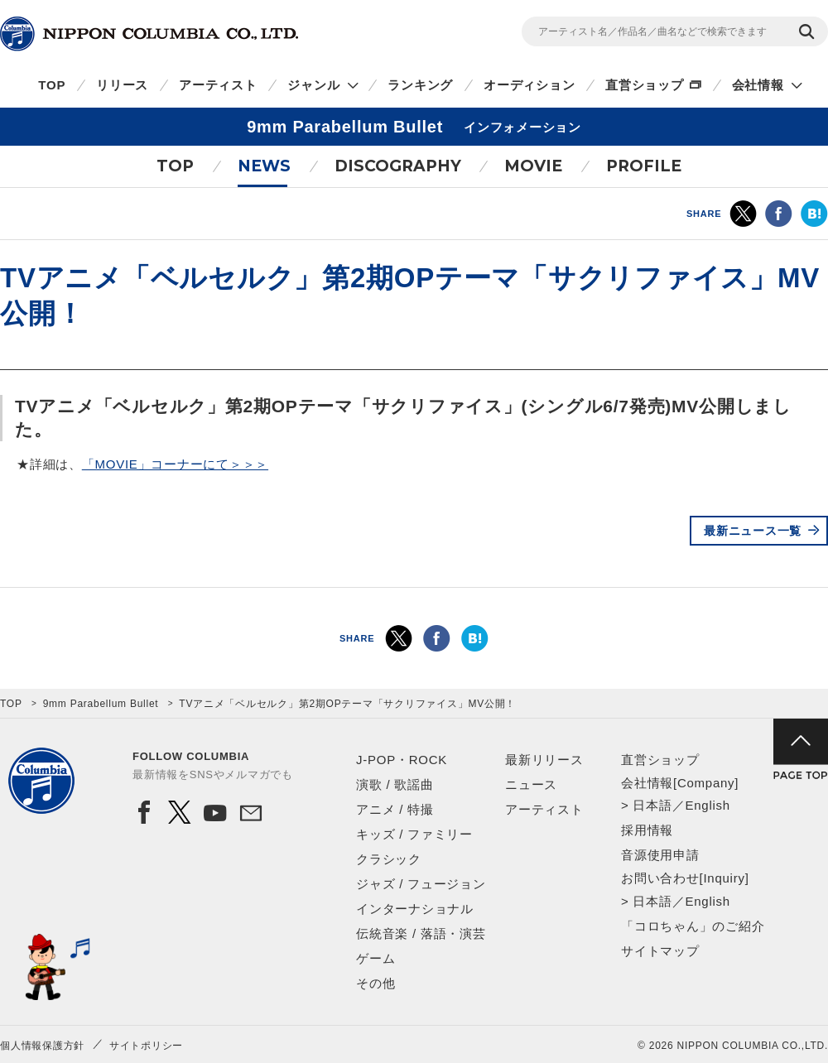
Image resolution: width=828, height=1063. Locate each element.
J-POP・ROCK (401, 760)
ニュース (531, 784)
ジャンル (313, 85)
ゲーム (375, 958)
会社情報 (758, 85)
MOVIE (533, 166)
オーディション (529, 85)
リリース (122, 85)
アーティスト (218, 85)
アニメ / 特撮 (395, 809)
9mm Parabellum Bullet (101, 703)
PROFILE (643, 166)
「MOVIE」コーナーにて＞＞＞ (175, 464)
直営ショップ (644, 85)
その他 (375, 983)
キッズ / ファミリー (414, 834)
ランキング (420, 85)
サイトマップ (660, 951)
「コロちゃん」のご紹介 (692, 926)
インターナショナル (415, 909)
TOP (51, 85)
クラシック (388, 859)
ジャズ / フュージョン (421, 884)
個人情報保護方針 (42, 1045)
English (707, 805)
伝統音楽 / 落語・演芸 (421, 933)
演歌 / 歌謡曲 (395, 784)
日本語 (652, 805)
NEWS (264, 166)
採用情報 (647, 830)
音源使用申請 (660, 855)
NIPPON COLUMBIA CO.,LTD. (149, 34)
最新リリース (544, 760)
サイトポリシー (146, 1045)
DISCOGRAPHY (398, 166)
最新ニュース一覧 (753, 530)
